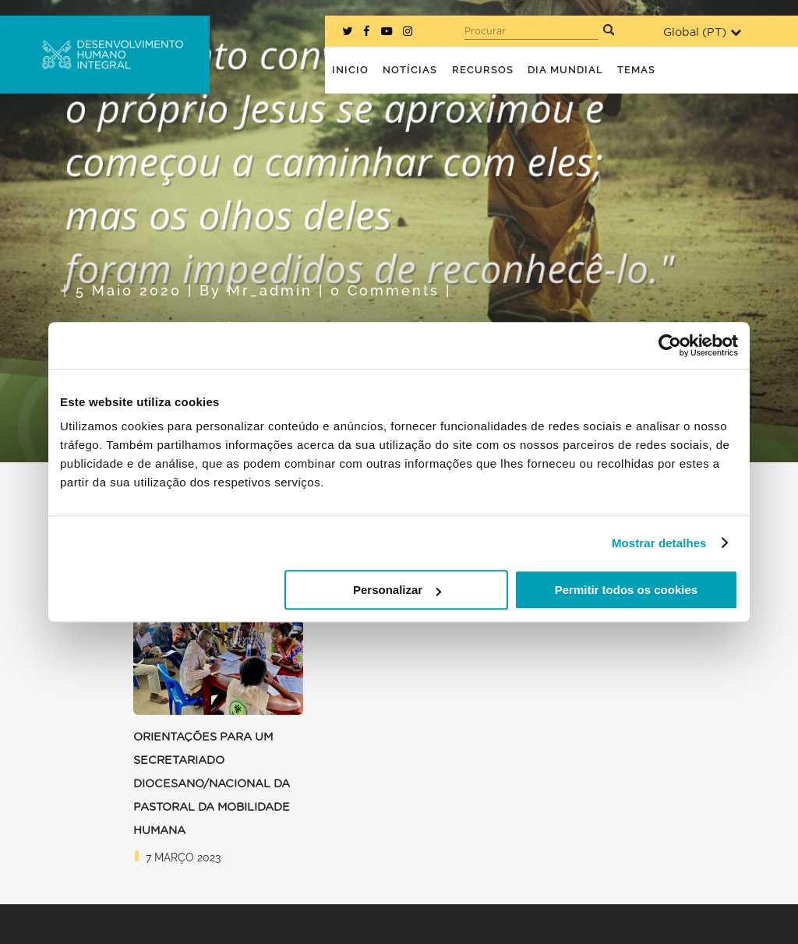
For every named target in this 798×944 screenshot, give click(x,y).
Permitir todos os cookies (626, 589)
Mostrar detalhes (659, 543)
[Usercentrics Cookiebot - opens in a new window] (670, 345)
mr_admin (270, 290)
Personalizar (397, 589)
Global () (702, 32)
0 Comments (385, 290)
